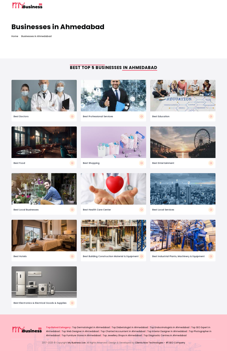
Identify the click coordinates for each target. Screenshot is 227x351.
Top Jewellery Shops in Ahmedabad (122, 335)
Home (14, 36)
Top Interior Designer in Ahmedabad (167, 331)
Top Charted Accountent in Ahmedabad (123, 331)
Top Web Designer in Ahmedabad (80, 331)
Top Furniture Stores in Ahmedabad (81, 335)
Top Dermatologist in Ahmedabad (91, 327)
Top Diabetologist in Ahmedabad (130, 327)
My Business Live (77, 342)
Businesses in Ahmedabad (36, 36)
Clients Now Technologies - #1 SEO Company (160, 342)
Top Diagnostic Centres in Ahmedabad (165, 335)
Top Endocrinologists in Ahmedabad (169, 327)
